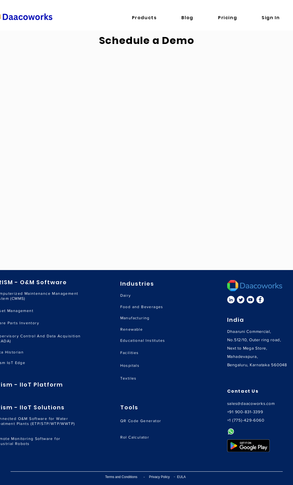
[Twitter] (240, 299)
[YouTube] (250, 299)
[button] (152, 18)
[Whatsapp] (231, 431)
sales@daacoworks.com (251, 403)
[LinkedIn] (231, 299)
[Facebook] (260, 299)
